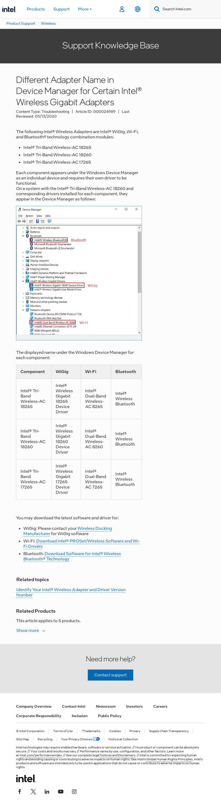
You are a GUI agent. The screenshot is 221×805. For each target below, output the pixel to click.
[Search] (156, 9)
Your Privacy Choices (80, 739)
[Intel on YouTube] (60, 791)
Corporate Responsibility (38, 715)
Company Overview (34, 706)
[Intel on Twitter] (33, 791)
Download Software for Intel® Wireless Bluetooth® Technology (72, 556)
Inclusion (80, 715)
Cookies (115, 731)
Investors (134, 706)
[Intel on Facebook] (19, 791)
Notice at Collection (123, 739)
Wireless (48, 23)
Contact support (110, 675)
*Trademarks (90, 731)
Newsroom (106, 706)
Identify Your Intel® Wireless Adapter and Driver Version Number (71, 592)
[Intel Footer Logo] (26, 778)
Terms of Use (63, 731)
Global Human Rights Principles (169, 759)
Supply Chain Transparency (169, 731)
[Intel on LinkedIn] (47, 791)
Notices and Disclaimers (117, 755)
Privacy (135, 731)
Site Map (22, 739)
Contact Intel (73, 706)
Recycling (45, 739)
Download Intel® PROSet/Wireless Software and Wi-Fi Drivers (81, 543)
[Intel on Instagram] (74, 791)
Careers (160, 706)
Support (61, 9)
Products (36, 9)
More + (85, 9)
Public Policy (109, 715)
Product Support (20, 23)
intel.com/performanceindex (40, 755)
